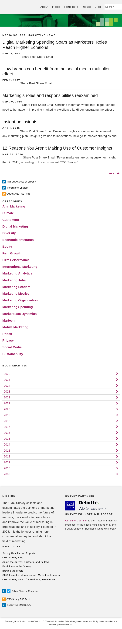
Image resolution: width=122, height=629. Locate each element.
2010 (7, 468)
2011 (7, 462)
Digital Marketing (15, 226)
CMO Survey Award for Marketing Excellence (28, 579)
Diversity (9, 233)
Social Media (12, 347)
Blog (98, 6)
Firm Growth (11, 253)
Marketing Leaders (16, 287)
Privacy (8, 340)
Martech (8, 320)
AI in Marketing (13, 206)
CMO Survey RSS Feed (16, 599)
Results (86, 6)
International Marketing (19, 266)
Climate (8, 213)
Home (19, 7)
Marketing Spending (17, 307)
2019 (7, 415)
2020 (7, 409)
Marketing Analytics (17, 273)
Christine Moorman (76, 520)
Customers (10, 219)
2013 (7, 450)
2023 (7, 391)
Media (56, 6)
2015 (7, 438)
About (44, 6)
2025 (7, 379)
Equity (7, 246)
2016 (7, 432)
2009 (7, 474)
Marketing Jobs (14, 280)
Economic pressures (18, 240)
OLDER (110, 173)
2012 (7, 456)
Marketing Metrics (15, 293)
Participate (71, 6)
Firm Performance (16, 260)
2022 (7, 397)
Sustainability (12, 354)
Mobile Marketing (15, 327)
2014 (7, 444)
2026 (7, 374)
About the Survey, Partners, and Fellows (26, 562)
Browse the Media (12, 570)
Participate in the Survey (16, 566)
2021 (7, 403)
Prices (7, 334)
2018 (7, 421)
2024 (7, 385)
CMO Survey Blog (12, 557)
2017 (7, 427)
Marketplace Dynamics (19, 314)
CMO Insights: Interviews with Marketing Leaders (31, 575)
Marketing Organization (20, 300)
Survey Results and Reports (18, 553)
